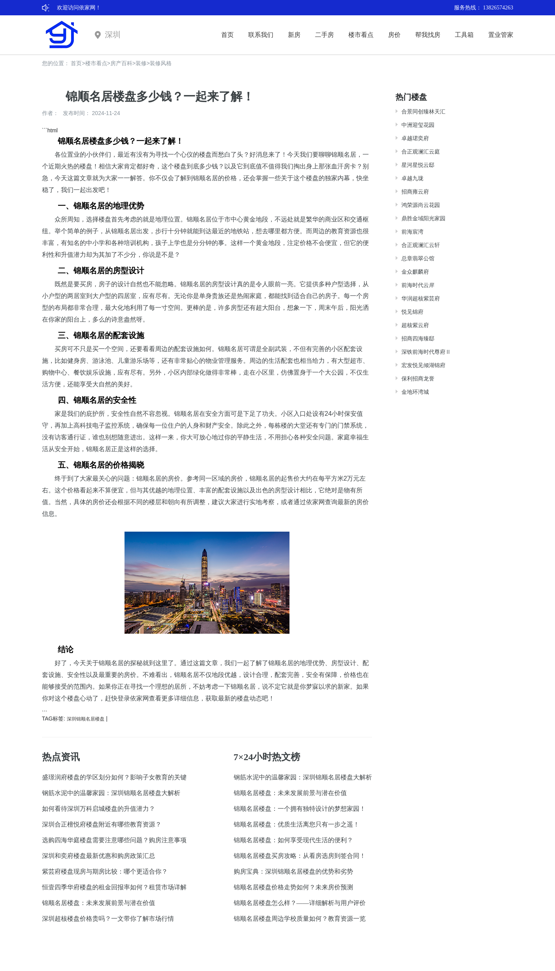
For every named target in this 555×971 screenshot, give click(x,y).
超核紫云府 (415, 325)
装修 (141, 63)
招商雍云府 (415, 191)
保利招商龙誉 (417, 378)
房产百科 (121, 63)
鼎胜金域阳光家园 (423, 218)
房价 (394, 34)
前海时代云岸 (417, 285)
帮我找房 (427, 34)
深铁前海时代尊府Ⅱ (426, 352)
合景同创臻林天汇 (423, 111)
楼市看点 (361, 34)
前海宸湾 (412, 232)
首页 (227, 34)
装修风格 (161, 63)
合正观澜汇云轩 (420, 245)
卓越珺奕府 (415, 138)
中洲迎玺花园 (417, 125)
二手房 (324, 34)
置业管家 (500, 34)
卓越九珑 (412, 178)
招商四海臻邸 (417, 338)
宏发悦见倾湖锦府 (423, 365)
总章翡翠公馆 (417, 258)
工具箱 (464, 34)
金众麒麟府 (415, 272)
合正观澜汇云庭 (420, 151)
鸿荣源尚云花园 (420, 205)
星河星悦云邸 (417, 165)
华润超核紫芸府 (420, 298)
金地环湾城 (415, 392)
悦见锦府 (412, 312)
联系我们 (260, 34)
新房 (294, 34)
